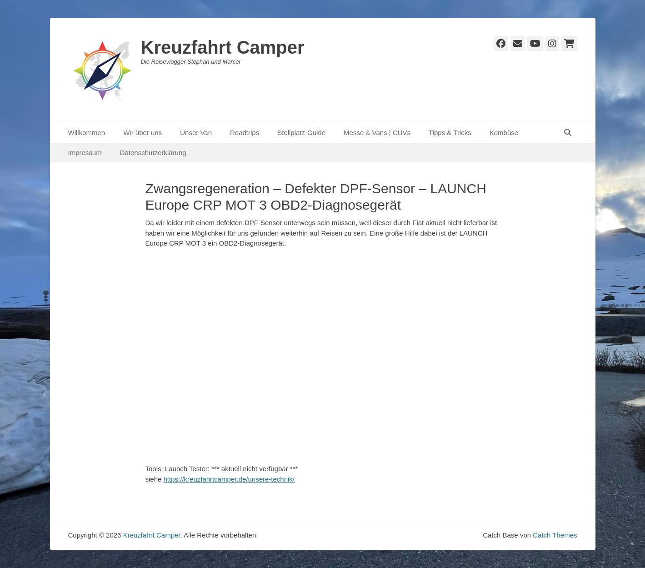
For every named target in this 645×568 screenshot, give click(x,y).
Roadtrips (244, 132)
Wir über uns (142, 132)
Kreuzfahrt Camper (223, 47)
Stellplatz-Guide (301, 132)
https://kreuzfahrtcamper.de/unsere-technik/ (229, 479)
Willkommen (86, 132)
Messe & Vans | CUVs (377, 132)
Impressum (85, 152)
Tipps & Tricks (450, 132)
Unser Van (196, 132)
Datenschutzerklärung (153, 152)
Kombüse (504, 132)
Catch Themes (555, 535)
